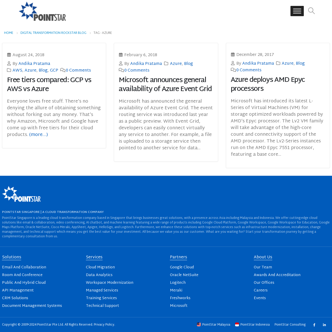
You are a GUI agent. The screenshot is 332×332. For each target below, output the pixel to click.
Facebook (314, 324)
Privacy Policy (104, 325)
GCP (54, 70)
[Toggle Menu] (297, 11)
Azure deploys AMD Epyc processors (268, 84)
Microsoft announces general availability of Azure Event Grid (165, 85)
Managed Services (102, 290)
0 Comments (78, 70)
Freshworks (180, 298)
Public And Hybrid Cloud (24, 282)
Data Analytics (99, 275)
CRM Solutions (15, 298)
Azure (30, 70)
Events (260, 298)
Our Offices (264, 282)
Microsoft (178, 305)
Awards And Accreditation (277, 275)
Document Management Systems (32, 305)
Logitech (178, 282)
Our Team (263, 267)
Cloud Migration (100, 267)
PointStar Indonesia (252, 325)
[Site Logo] (42, 11)
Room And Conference (22, 275)
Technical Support (102, 305)
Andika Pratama (34, 64)
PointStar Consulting (290, 325)
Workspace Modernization (109, 282)
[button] (311, 11)
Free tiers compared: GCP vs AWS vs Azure (49, 85)
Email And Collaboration (24, 267)
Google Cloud (182, 267)
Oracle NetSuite (184, 275)
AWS (17, 70)
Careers (261, 290)
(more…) (38, 135)
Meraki (176, 290)
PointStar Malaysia (214, 325)
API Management (18, 290)
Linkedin (324, 324)
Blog (43, 70)
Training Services (101, 298)
